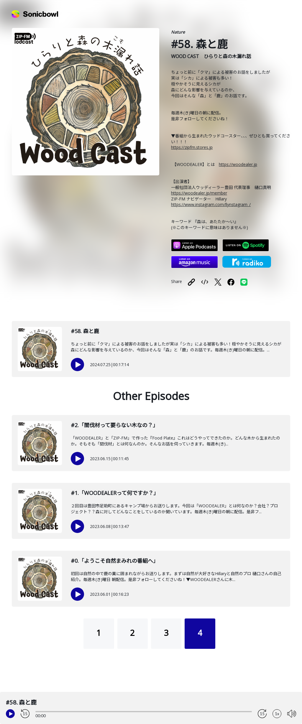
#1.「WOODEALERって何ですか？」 (115, 492)
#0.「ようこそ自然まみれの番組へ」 (114, 560)
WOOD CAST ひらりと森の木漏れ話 (211, 56)
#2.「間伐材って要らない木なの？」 (114, 425)
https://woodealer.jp (238, 164)
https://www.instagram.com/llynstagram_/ (211, 204)
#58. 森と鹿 (85, 331)
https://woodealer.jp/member (199, 193)
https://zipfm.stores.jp (192, 147)
